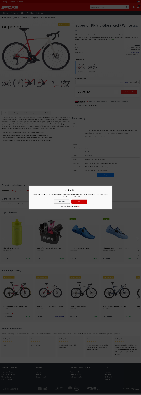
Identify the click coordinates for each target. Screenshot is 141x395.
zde (78, 206)
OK (79, 201)
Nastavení (62, 201)
